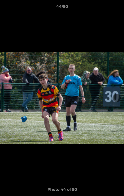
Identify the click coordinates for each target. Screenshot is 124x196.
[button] (117, 7)
